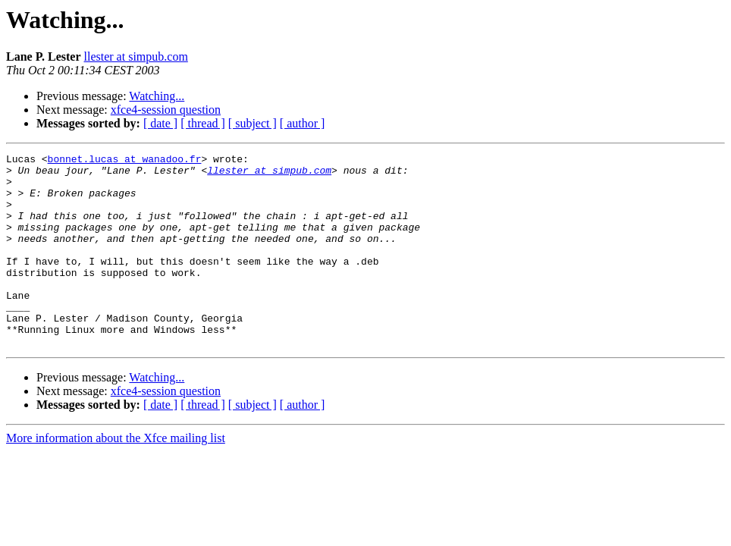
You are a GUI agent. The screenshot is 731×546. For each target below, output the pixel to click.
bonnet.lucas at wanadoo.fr (125, 161)
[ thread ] (202, 123)
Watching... (156, 95)
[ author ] (302, 123)
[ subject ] (252, 123)
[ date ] (160, 123)
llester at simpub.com (136, 56)
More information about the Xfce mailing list (115, 476)
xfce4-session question (166, 109)
